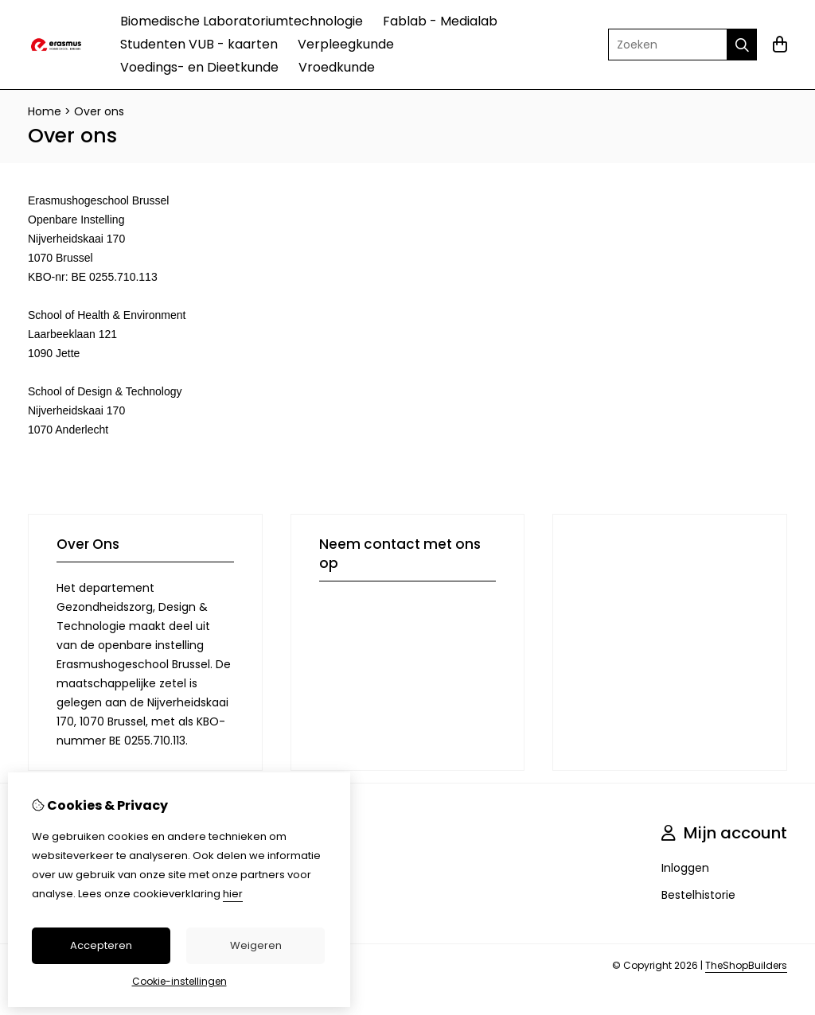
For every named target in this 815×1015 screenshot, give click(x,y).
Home (44, 111)
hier (233, 893)
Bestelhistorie (698, 895)
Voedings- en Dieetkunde (199, 67)
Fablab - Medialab (440, 21)
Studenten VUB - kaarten (199, 44)
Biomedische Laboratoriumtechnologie (241, 21)
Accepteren (101, 945)
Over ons (99, 111)
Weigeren (256, 945)
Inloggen (685, 868)
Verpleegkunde (346, 44)
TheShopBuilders (746, 965)
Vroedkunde (336, 67)
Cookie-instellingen (179, 981)
